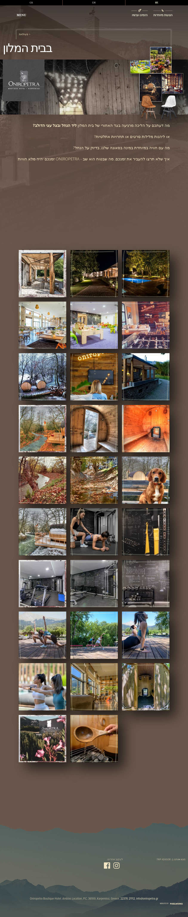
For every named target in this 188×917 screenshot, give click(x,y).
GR (31, 2)
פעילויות (23, 34)
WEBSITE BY (171, 903)
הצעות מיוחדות (163, 15)
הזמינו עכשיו (140, 15)
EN (94, 2)
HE (156, 2)
